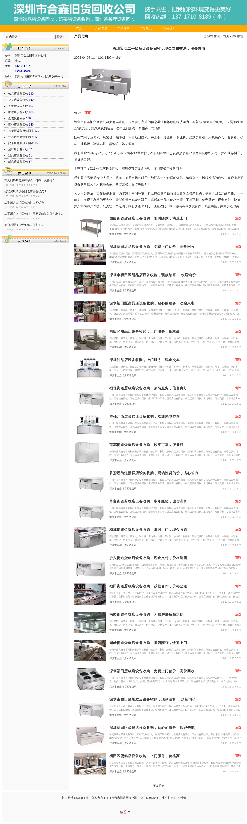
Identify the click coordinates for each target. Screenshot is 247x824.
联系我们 (168, 28)
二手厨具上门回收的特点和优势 (24, 202)
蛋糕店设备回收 (18, 149)
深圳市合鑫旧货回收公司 (123, 234)
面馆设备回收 (16, 118)
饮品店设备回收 (18, 93)
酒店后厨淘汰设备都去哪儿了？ (24, 224)
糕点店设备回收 (18, 161)
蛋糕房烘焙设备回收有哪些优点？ (25, 191)
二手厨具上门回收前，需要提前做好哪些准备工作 (35, 213)
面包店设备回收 (18, 124)
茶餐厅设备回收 (18, 106)
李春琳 (182, 797)
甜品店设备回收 (18, 155)
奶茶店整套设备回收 (21, 143)
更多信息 (158, 785)
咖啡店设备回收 (18, 112)
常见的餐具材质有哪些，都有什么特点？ (29, 180)
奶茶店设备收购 (18, 99)
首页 (79, 28)
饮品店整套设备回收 (21, 136)
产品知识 (146, 28)
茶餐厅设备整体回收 (21, 130)
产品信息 (101, 28)
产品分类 (123, 28)
